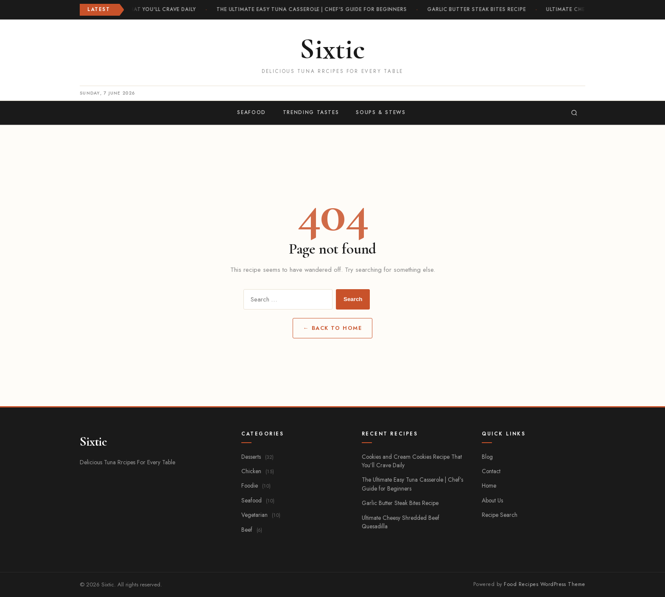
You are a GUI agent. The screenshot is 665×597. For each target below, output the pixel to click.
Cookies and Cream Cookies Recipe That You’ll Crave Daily (412, 460)
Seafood (251, 112)
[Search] (574, 113)
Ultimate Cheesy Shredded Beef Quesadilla (400, 521)
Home (489, 485)
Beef (251, 529)
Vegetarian (260, 515)
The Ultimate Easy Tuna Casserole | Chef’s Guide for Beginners (412, 483)
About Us (492, 500)
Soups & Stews (380, 112)
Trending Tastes (311, 112)
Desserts (257, 456)
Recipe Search (499, 515)
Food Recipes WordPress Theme (544, 584)
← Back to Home (332, 328)
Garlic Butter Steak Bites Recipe (477, 9)
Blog (487, 456)
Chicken (257, 471)
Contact (491, 471)
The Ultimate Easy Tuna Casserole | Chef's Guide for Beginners (313, 9)
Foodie (256, 485)
